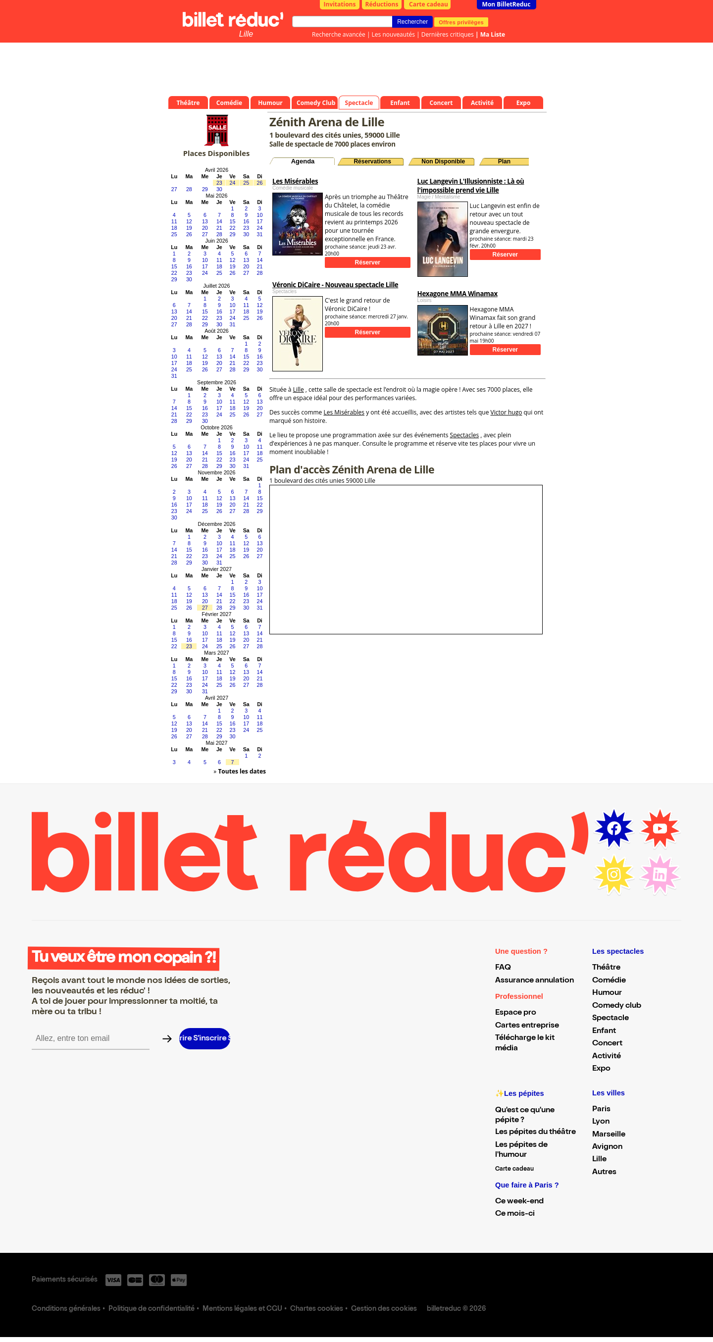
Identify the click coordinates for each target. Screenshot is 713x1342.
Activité (606, 1057)
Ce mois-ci (515, 1214)
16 (246, 221)
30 (219, 189)
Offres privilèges (461, 22)
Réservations (372, 161)
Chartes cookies (316, 1309)
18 (174, 228)
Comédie (609, 981)
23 (219, 183)
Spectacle (610, 1019)
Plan (504, 161)
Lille (246, 34)
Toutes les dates (242, 771)
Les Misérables (343, 412)
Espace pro (515, 1013)
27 (174, 189)
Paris (601, 1110)
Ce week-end (519, 1202)
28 (189, 189)
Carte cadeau (428, 4)
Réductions (382, 4)
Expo (601, 1069)
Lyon (601, 1122)
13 (205, 221)
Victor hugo (506, 412)
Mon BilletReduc (506, 4)
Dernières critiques (447, 34)
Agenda (303, 161)
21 (219, 228)
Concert (607, 1044)
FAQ (503, 968)
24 (233, 183)
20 (205, 228)
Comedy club (616, 1006)
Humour (607, 993)
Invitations (340, 4)
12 (189, 221)
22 (233, 228)
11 (174, 221)
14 (219, 221)
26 (260, 183)
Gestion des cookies (384, 1309)
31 (260, 234)
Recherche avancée (338, 34)
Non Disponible (443, 161)
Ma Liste (492, 34)
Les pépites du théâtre (535, 1132)
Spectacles (464, 435)
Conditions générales (66, 1309)
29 (205, 189)
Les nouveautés (393, 34)
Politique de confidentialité (151, 1309)
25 (246, 183)
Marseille (608, 1135)
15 (233, 221)
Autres (604, 1173)
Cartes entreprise (527, 1026)
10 (260, 215)
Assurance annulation (534, 981)
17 (260, 221)
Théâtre (606, 968)
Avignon (607, 1147)
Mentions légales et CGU (242, 1309)
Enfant (604, 1031)
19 (189, 228)
